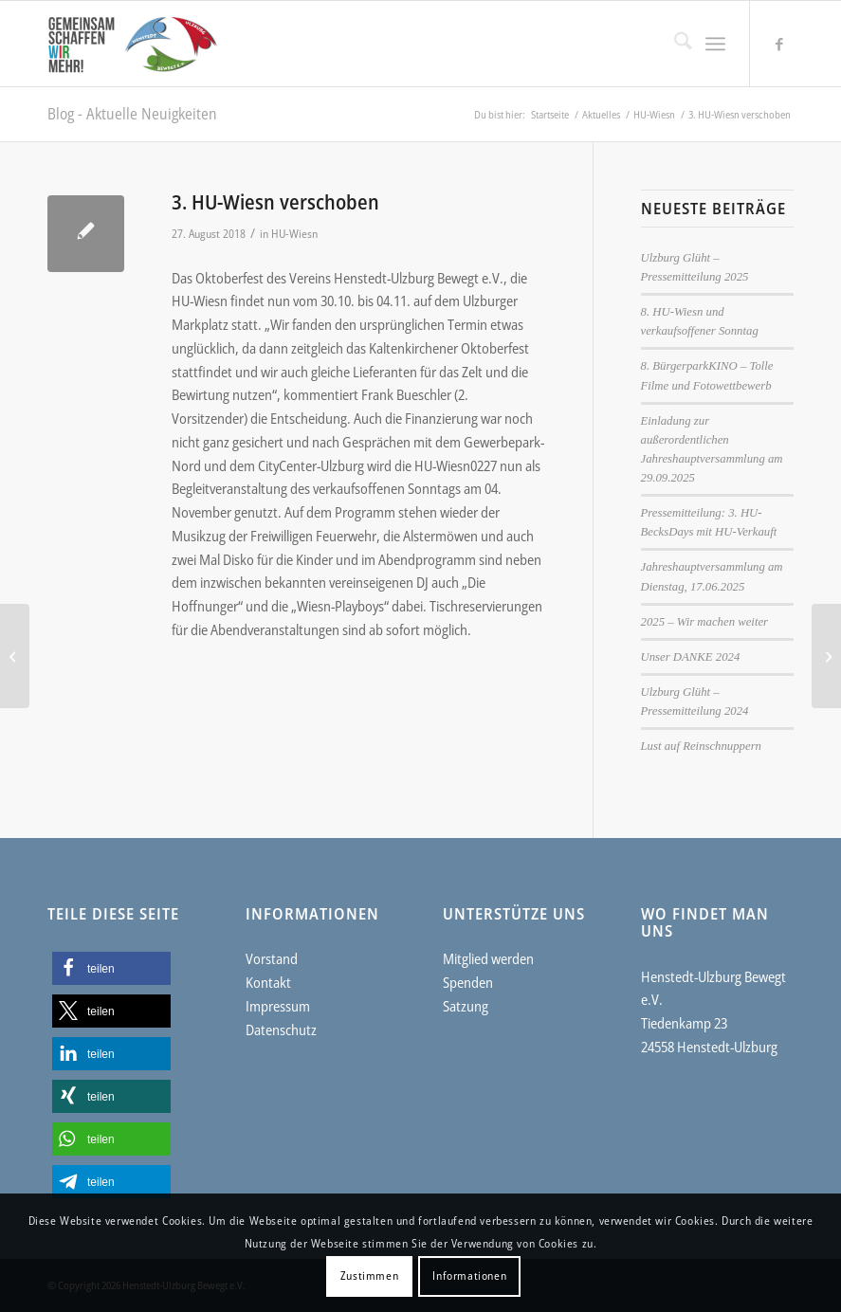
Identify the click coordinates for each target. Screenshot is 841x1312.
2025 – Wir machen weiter (705, 622)
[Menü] (715, 43)
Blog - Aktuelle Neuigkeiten (132, 113)
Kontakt (268, 982)
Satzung (465, 1005)
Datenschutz (281, 1029)
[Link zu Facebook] (779, 43)
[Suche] (673, 43)
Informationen (469, 1275)
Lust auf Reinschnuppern (701, 746)
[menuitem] (673, 43)
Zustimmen (369, 1275)
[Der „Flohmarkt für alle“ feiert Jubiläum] (14, 656)
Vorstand (272, 958)
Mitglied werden (488, 958)
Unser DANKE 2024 (690, 657)
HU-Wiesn (294, 234)
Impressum (278, 1005)
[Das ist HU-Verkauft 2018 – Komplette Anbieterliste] (826, 656)
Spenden (468, 982)
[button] (111, 968)
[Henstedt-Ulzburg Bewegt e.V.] (140, 43)
